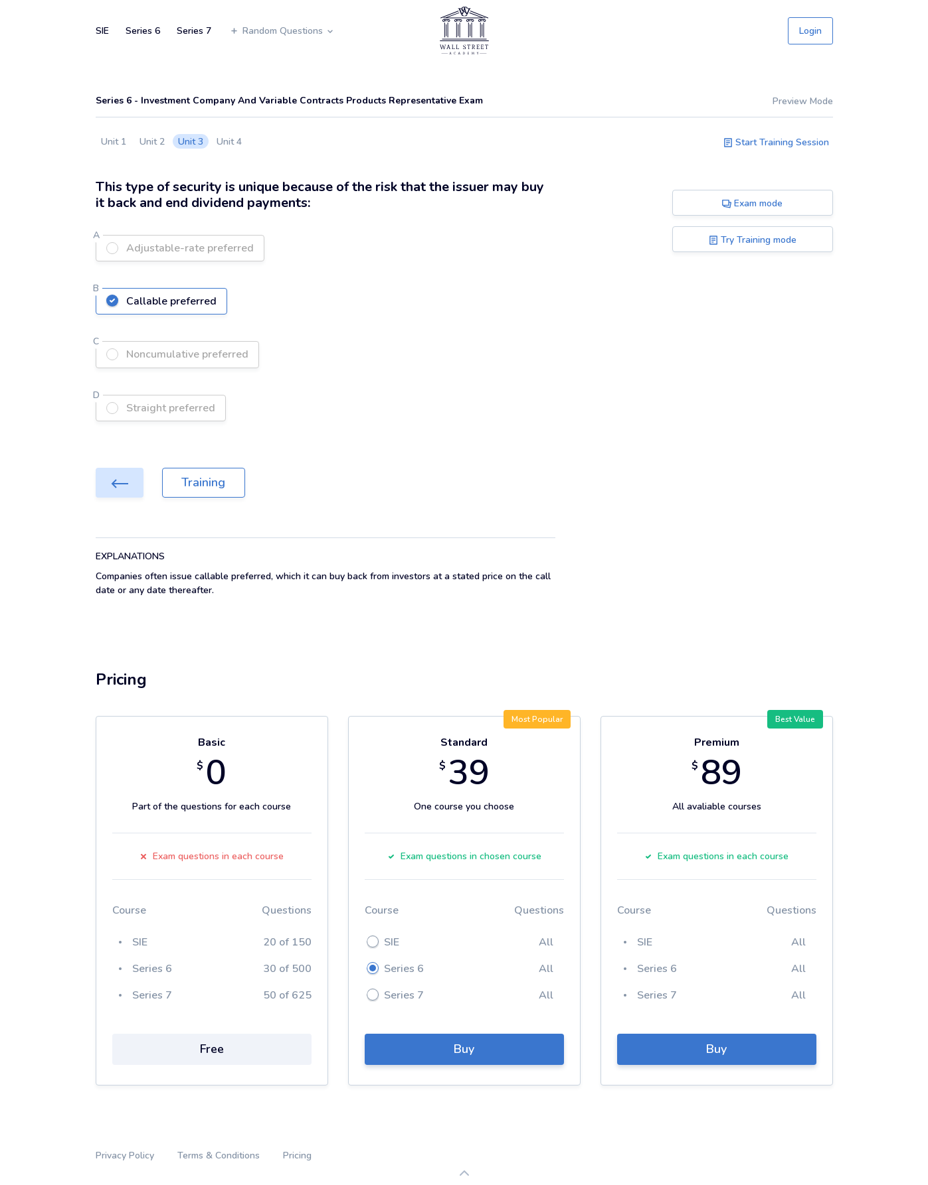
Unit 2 (152, 141)
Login (810, 31)
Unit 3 (190, 141)
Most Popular (537, 719)
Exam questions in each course (211, 856)
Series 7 (194, 31)
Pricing (297, 1155)
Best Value (795, 719)
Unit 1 (113, 141)
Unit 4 (229, 141)
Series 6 (143, 31)
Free (212, 1049)
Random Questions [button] (282, 31)
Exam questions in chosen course (464, 856)
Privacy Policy (125, 1155)
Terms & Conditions (218, 1155)
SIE (102, 31)
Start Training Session (776, 142)
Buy (464, 1049)
